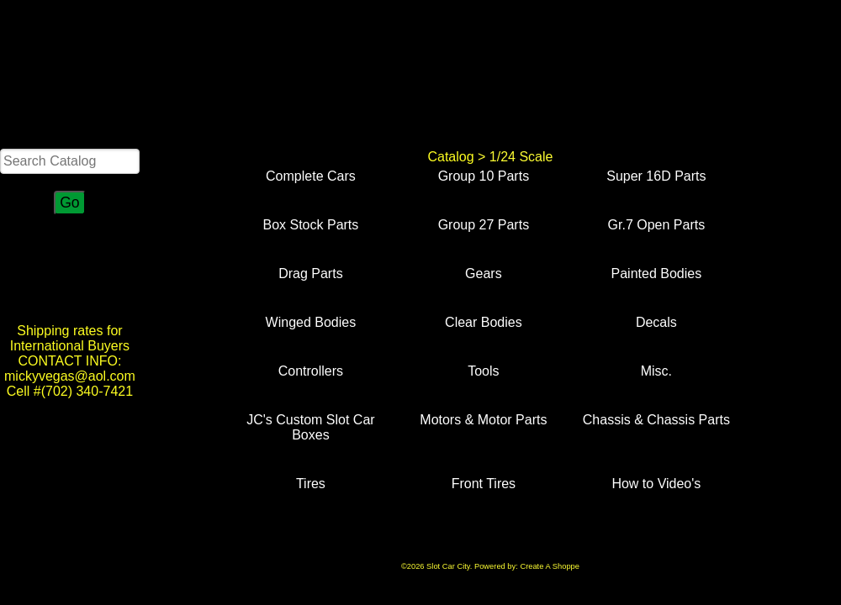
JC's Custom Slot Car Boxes (310, 427)
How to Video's (656, 483)
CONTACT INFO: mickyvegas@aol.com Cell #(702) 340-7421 (69, 376)
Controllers (310, 371)
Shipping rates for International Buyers (70, 338)
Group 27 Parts (484, 225)
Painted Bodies (656, 273)
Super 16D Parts (656, 176)
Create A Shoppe (549, 566)
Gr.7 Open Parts (657, 225)
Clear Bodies (483, 322)
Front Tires (484, 483)
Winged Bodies (311, 322)
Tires (310, 483)
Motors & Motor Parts (483, 420)
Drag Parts (310, 273)
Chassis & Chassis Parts (656, 420)
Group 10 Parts (484, 176)
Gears (483, 273)
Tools (483, 371)
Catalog (450, 157)
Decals (656, 322)
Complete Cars (311, 176)
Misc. (656, 371)
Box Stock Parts (310, 225)
